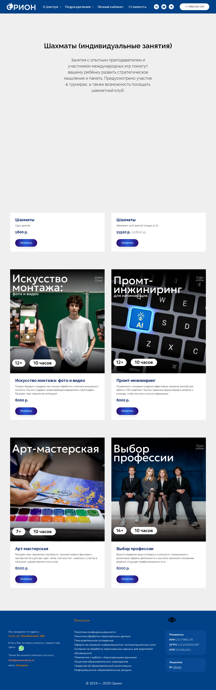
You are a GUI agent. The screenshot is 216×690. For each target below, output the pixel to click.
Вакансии (82, 620)
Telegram (22, 665)
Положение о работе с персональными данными (105, 657)
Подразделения (78, 7)
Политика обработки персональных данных (102, 636)
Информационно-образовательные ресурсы (103, 670)
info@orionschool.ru (21, 660)
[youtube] (163, 6)
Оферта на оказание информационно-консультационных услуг (115, 645)
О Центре (51, 7)
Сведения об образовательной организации (102, 666)
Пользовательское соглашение (93, 640)
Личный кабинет (111, 7)
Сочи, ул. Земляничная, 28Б (26, 636)
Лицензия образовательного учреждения (101, 662)
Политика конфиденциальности (95, 632)
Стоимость (138, 7)
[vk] (156, 6)
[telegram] (171, 6)
